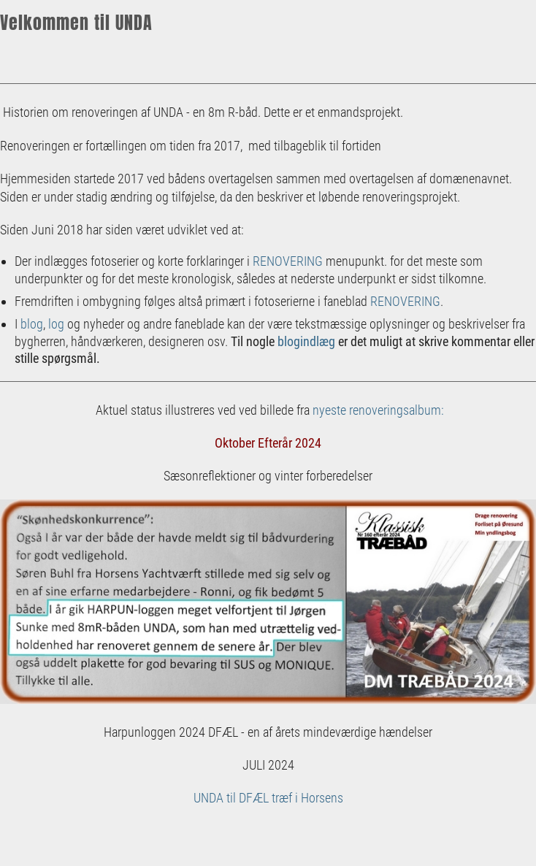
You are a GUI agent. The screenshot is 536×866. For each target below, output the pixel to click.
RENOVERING (288, 261)
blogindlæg (306, 341)
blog (31, 324)
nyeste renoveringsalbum (377, 410)
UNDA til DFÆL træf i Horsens (268, 797)
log (56, 324)
